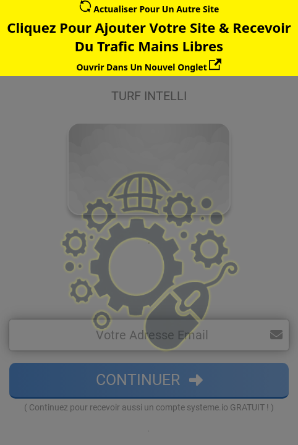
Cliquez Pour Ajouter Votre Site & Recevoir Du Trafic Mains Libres (149, 36)
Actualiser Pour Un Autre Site (149, 9)
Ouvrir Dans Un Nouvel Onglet (149, 67)
